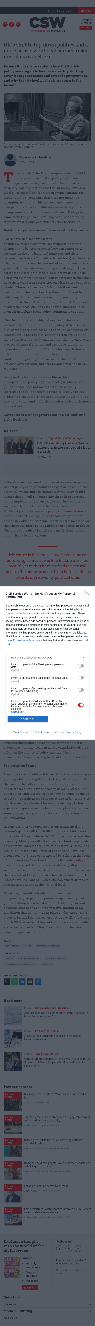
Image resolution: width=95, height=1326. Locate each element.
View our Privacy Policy (68, 732)
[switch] (81, 666)
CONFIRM (27, 719)
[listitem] (47, 657)
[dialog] (47, 663)
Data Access (42, 732)
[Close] (87, 593)
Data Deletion (21, 732)
